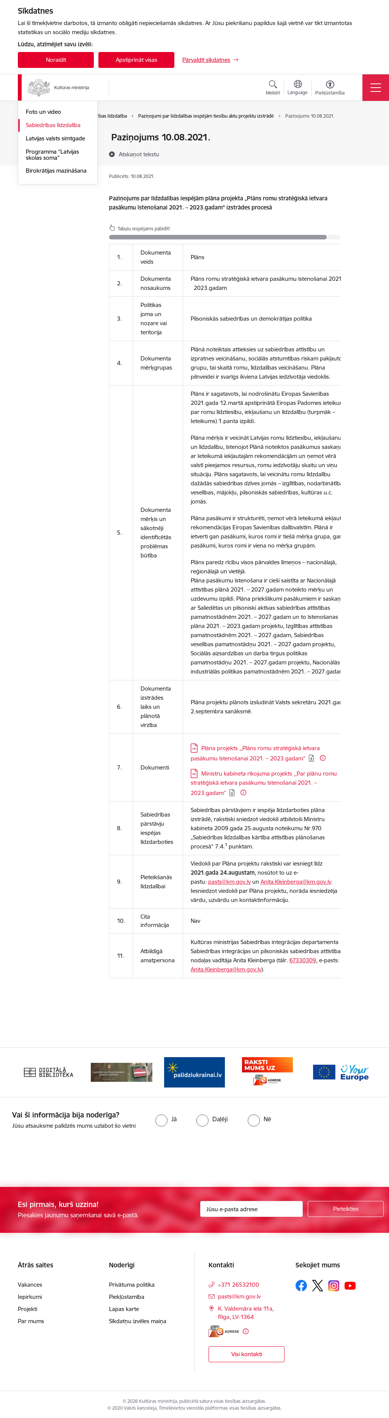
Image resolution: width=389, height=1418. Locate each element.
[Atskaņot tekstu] (139, 154)
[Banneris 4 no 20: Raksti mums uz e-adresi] (267, 1070)
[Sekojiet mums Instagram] (334, 1284)
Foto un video (43, 202)
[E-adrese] (224, 1330)
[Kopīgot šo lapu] (360, 153)
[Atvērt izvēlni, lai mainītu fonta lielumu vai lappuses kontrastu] (330, 89)
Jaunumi (36, 189)
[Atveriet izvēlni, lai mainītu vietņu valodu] (298, 88)
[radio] (166, 1117)
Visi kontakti (246, 1352)
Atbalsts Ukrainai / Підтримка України (51, 154)
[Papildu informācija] (323, 758)
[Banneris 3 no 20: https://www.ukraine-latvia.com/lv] (194, 1070)
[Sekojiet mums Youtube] (350, 1283)
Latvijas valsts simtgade (55, 229)
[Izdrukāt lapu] (360, 134)
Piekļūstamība (126, 1295)
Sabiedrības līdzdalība (53, 215)
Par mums (31, 1319)
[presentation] (63, 1157)
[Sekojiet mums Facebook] (301, 1284)
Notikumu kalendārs (51, 138)
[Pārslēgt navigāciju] (375, 87)
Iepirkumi (30, 1295)
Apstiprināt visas (136, 59)
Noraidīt (56, 59)
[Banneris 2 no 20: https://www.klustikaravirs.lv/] (121, 1070)
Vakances (30, 1283)
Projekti (27, 1307)
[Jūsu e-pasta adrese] (251, 1207)
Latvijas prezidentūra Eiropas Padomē (52, 173)
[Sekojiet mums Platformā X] (317, 1284)
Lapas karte (124, 1307)
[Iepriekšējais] (30, 1071)
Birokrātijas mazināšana (56, 261)
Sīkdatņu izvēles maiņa (137, 1319)
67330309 (302, 960)
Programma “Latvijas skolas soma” (52, 245)
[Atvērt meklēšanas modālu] (273, 89)
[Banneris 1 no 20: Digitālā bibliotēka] (48, 1070)
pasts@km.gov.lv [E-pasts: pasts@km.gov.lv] (239, 1294)
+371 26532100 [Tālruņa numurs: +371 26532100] (238, 1283)
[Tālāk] (358, 1071)
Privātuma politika (132, 1283)
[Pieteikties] (346, 1207)
